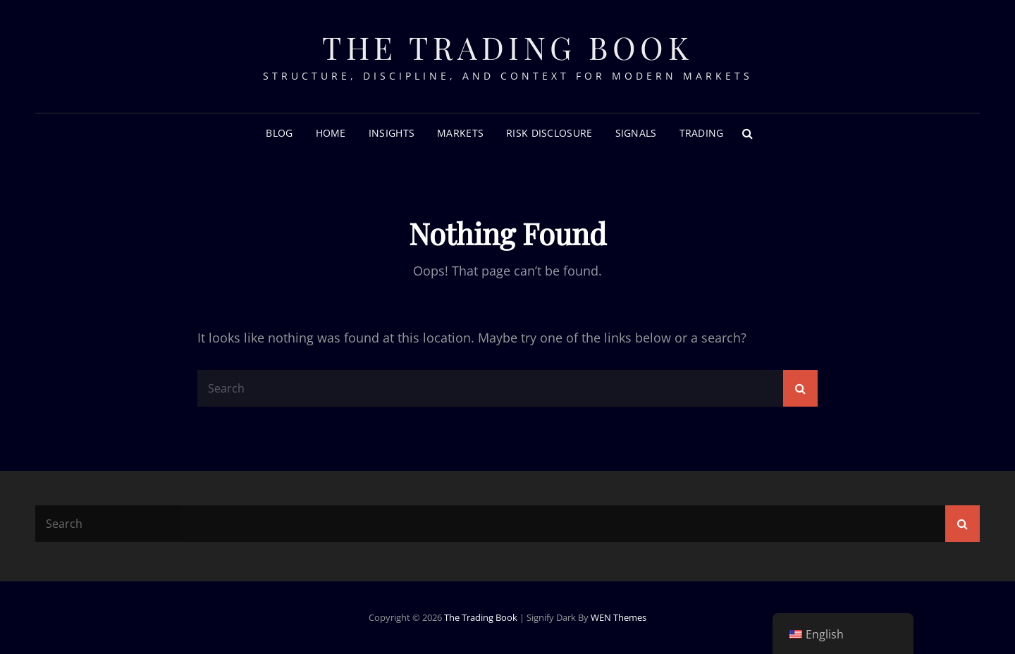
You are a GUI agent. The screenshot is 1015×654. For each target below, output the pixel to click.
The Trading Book (507, 47)
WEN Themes (618, 617)
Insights (391, 133)
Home (331, 133)
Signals (636, 133)
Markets (460, 133)
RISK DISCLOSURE (549, 133)
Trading (701, 133)
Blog (279, 133)
